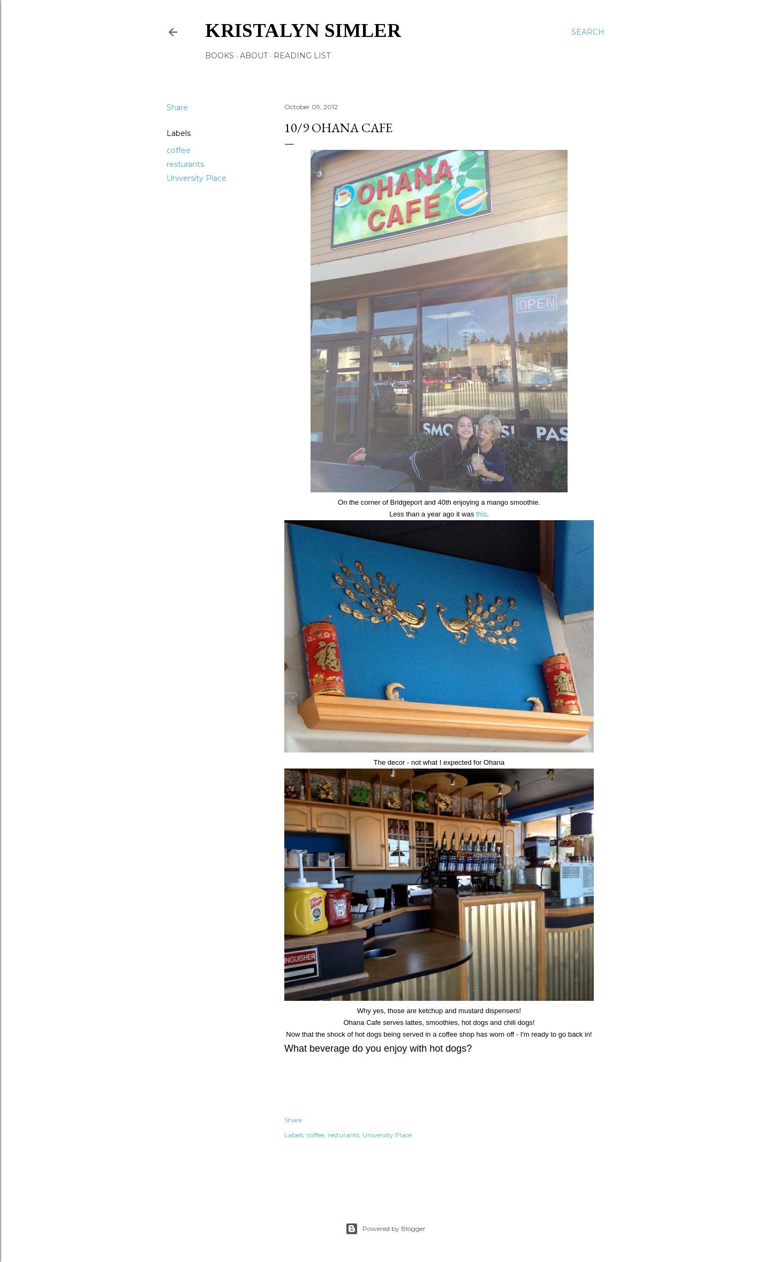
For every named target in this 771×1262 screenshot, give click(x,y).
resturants (185, 164)
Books (219, 55)
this (480, 514)
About (254, 55)
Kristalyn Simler (303, 30)
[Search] (587, 32)
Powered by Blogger (385, 1228)
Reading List (302, 55)
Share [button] (177, 107)
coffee (179, 150)
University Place (196, 178)
